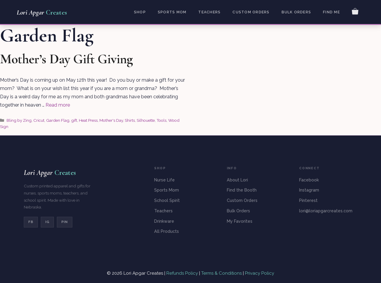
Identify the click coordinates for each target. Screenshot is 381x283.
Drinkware (164, 221)
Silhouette (146, 120)
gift (74, 120)
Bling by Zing (19, 120)
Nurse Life (164, 180)
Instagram (309, 190)
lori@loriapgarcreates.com (325, 210)
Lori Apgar (42, 12)
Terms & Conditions (221, 273)
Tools (161, 120)
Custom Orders (250, 12)
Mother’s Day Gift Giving (66, 59)
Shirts (130, 120)
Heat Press (88, 120)
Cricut (38, 120)
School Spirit (167, 200)
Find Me (331, 12)
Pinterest (308, 200)
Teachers (209, 12)
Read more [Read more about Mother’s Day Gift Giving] (58, 105)
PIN (64, 222)
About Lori (237, 180)
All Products (166, 231)
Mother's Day (111, 120)
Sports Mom (172, 12)
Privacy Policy (259, 273)
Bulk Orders (296, 12)
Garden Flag (57, 120)
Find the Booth (242, 190)
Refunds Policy (182, 273)
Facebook (309, 180)
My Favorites (239, 221)
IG (47, 222)
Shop (140, 12)
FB (30, 222)
